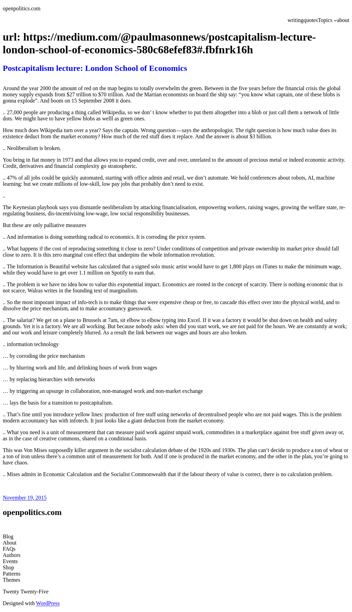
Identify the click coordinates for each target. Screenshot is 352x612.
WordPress (48, 603)
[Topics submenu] (335, 20)
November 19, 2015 (25, 498)
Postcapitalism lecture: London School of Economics (95, 68)
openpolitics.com (22, 8)
